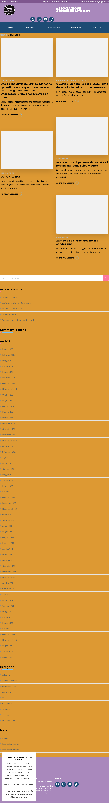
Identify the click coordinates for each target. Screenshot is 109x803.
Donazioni (76, 28)
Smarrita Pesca (9, 314)
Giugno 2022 (8, 537)
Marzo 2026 (8, 349)
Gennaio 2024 (8, 429)
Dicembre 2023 (9, 434)
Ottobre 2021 (8, 583)
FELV (4, 697)
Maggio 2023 (8, 474)
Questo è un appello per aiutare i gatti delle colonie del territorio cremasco (80, 87)
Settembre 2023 (10, 451)
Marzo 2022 (8, 554)
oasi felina (7, 703)
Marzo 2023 (8, 486)
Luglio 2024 (7, 400)
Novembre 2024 (10, 389)
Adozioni (6, 674)
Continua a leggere (9, 119)
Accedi (5, 738)
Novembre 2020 (10, 640)
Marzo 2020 (8, 657)
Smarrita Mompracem (13, 308)
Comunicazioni (53, 28)
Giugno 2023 (8, 468)
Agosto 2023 (8, 457)
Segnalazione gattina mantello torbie (20, 320)
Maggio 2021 (8, 611)
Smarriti (6, 709)
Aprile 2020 (7, 651)
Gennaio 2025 (8, 383)
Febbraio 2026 (9, 354)
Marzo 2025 (8, 372)
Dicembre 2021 (9, 571)
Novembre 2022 (10, 508)
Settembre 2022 (10, 520)
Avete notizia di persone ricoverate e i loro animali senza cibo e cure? (81, 163)
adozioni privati (10, 680)
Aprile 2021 (7, 617)
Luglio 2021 (7, 600)
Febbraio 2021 (9, 628)
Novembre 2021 (10, 577)
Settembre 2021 (10, 588)
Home (10, 28)
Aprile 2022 (7, 548)
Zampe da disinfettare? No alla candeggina (78, 241)
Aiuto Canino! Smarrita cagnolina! (18, 302)
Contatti (97, 28)
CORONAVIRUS (11, 176)
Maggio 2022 (8, 543)
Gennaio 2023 (8, 497)
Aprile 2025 (7, 366)
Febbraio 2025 (9, 377)
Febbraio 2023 (9, 491)
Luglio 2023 (7, 463)
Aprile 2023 (7, 480)
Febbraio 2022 (9, 560)
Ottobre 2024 (8, 394)
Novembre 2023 (10, 440)
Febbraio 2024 (9, 423)
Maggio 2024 (8, 411)
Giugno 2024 (8, 406)
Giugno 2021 (8, 605)
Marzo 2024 (8, 417)
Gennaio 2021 (8, 634)
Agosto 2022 (8, 526)
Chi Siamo (29, 28)
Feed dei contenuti (11, 744)
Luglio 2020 (7, 645)
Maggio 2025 (8, 360)
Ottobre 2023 (8, 446)
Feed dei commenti (11, 749)
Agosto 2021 (8, 594)
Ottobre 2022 (8, 514)
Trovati (5, 714)
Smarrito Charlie (10, 297)
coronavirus (7, 80)
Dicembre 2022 (9, 503)
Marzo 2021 (8, 622)
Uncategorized (79, 80)
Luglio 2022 (7, 531)
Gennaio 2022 (8, 566)
